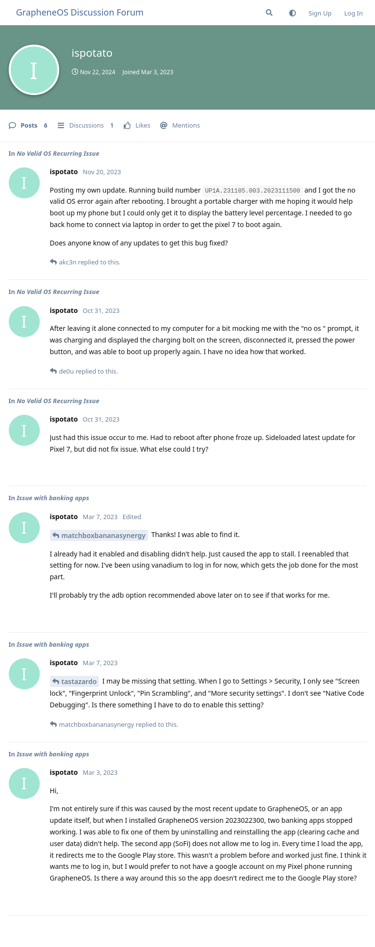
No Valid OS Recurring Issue (57, 153)
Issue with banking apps (52, 497)
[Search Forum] (269, 12)
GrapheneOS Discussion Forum (80, 12)
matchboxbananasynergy (104, 535)
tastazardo (79, 681)
